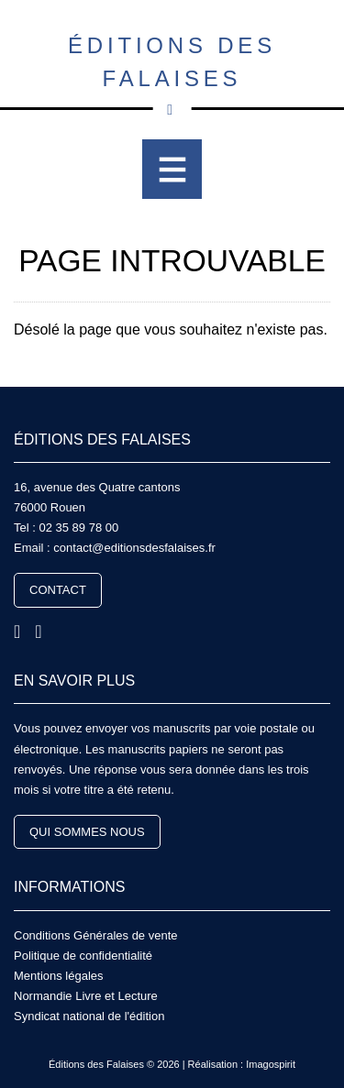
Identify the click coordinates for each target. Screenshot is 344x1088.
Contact (57, 590)
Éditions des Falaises (172, 71)
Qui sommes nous (87, 832)
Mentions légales (59, 976)
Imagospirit (270, 1064)
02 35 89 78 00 (78, 527)
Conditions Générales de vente (96, 935)
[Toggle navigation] (172, 169)
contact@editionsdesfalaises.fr (134, 548)
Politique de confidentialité (83, 955)
